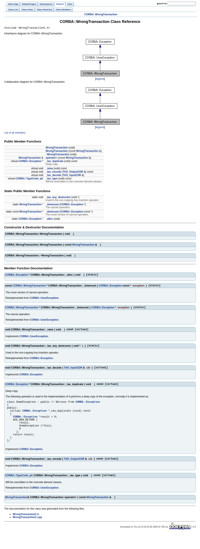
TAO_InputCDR (72, 175)
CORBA (89, 14)
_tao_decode (53, 175)
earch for (161, 3)
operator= (52, 158)
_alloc (49, 219)
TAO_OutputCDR (73, 172)
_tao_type (52, 179)
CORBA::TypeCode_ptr (29, 179)
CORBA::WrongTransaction (29, 287)
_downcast (52, 205)
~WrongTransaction (57, 155)
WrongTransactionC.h (26, 529)
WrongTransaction (106, 14)
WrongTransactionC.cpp (27, 532)
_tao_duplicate (54, 161)
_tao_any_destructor (58, 197)
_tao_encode (53, 172)
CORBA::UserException (44, 299)
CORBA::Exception (29, 161)
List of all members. (15, 133)
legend (100, 79)
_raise (49, 169)
